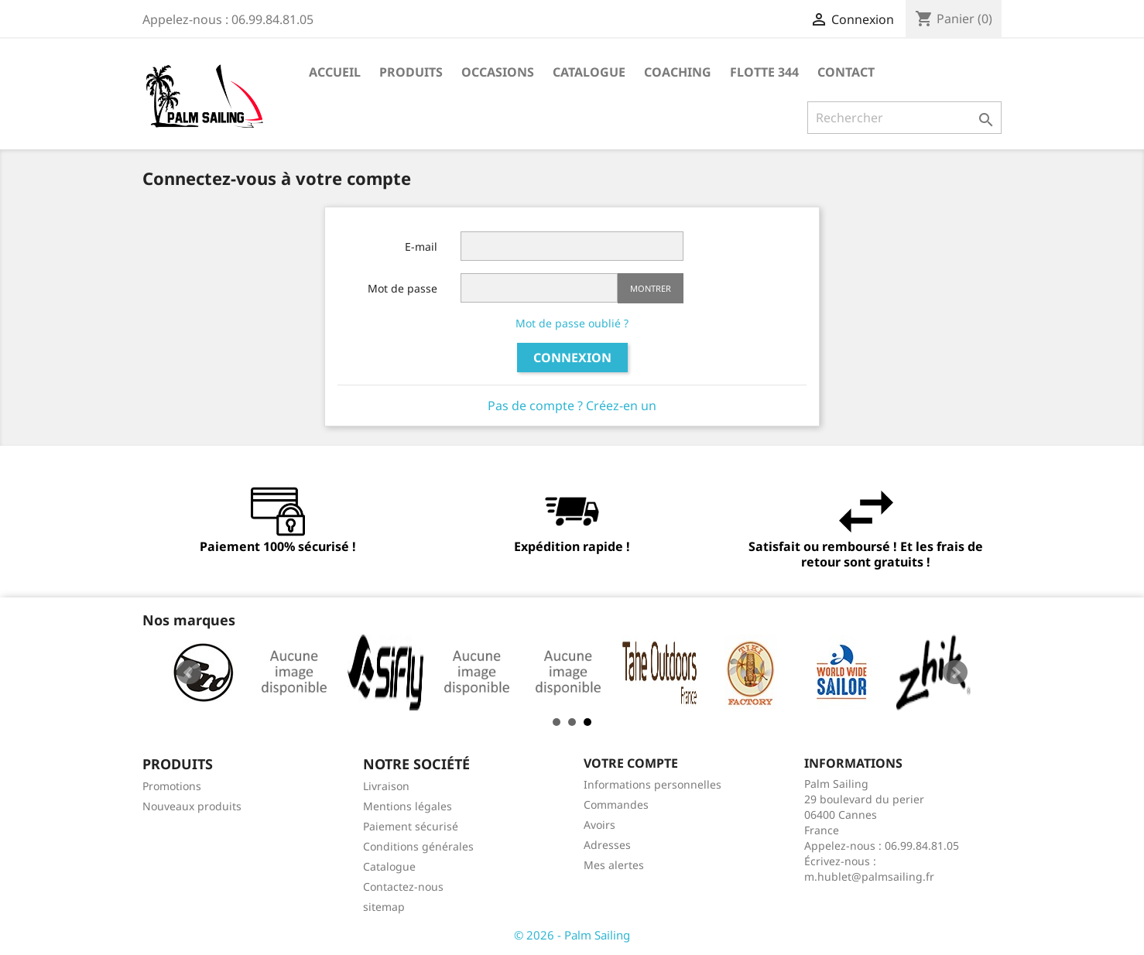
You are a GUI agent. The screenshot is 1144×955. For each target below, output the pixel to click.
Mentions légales (407, 806)
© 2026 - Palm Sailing (572, 935)
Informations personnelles (652, 784)
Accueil (335, 71)
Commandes (616, 804)
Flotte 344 (764, 71)
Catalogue (589, 71)
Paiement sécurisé (410, 826)
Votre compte (631, 763)
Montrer (650, 288)
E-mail (421, 246)
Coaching (677, 71)
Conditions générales (418, 846)
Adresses (607, 844)
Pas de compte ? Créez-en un (572, 405)
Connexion (572, 357)
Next (955, 672)
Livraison (386, 786)
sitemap (384, 906)
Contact (846, 71)
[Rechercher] (904, 117)
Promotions (171, 786)
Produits (411, 71)
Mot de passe (402, 288)
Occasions (497, 71)
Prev (188, 672)
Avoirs (599, 824)
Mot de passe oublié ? (572, 323)
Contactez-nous (403, 886)
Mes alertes (614, 864)
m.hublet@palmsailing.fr (869, 876)
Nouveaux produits (191, 806)
